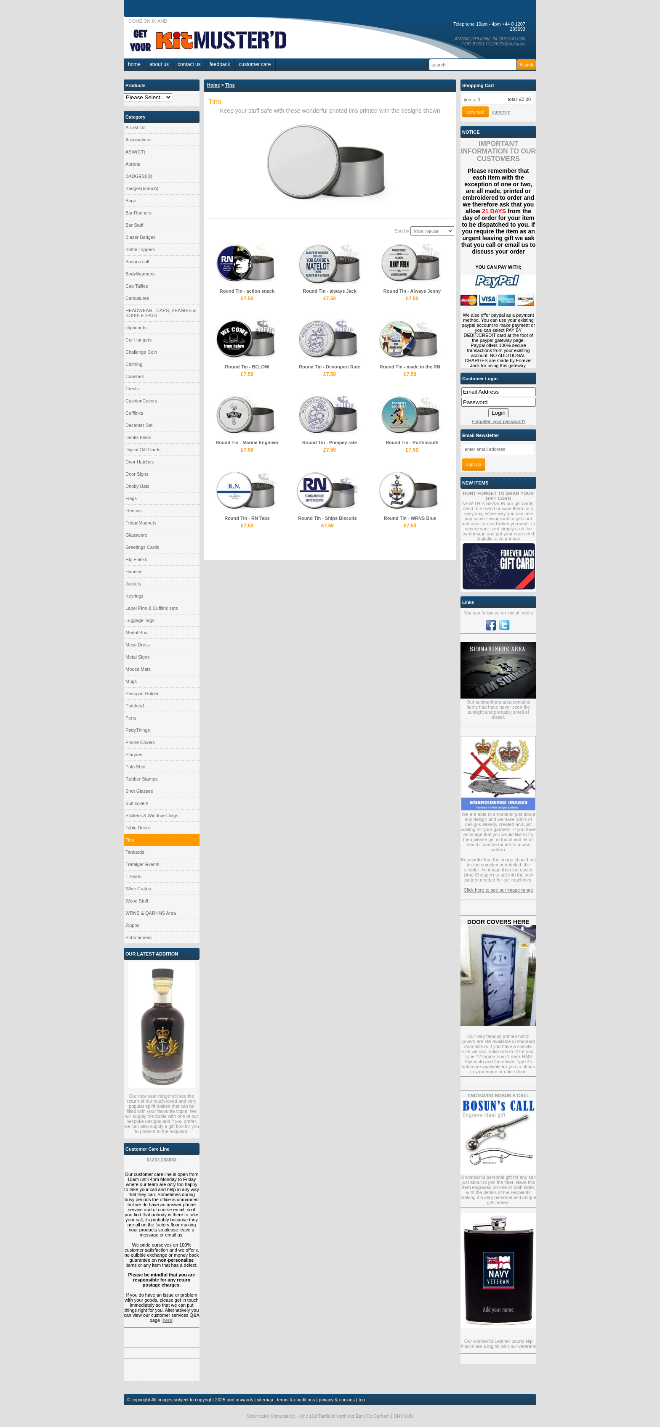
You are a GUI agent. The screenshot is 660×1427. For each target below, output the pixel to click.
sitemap (265, 1399)
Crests (132, 388)
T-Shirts (133, 876)
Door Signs (136, 474)
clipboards (135, 327)
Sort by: (402, 230)
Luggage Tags (139, 620)
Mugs (131, 681)
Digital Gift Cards (142, 449)
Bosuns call (137, 261)
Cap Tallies (136, 286)
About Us (159, 64)
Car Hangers (138, 339)
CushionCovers (141, 400)
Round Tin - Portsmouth (412, 442)
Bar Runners (138, 212)
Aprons (132, 164)
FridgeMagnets (140, 522)
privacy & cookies (337, 1399)
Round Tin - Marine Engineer (247, 442)
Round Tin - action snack (247, 291)
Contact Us (189, 64)
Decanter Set (138, 425)
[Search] (472, 64)
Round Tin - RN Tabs (247, 518)
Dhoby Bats (137, 486)
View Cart (475, 111)
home (134, 64)
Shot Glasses (139, 791)
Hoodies (133, 571)
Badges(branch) (141, 188)
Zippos (132, 925)
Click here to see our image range (498, 889)
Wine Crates (138, 888)
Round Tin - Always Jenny (412, 291)
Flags (131, 498)
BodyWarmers (139, 273)
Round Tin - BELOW (247, 366)
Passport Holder (142, 693)
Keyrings (134, 595)
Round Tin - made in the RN (410, 366)
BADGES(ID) (138, 176)
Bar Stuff (134, 225)
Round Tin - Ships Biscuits (327, 518)
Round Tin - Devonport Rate (329, 366)
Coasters (134, 376)
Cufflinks (134, 413)
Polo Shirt (135, 766)
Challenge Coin (141, 352)
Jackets (133, 583)
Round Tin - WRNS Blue (410, 518)
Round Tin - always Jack (330, 291)
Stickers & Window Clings (151, 815)
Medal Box (136, 632)
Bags (130, 200)
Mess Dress (137, 644)
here (167, 1320)
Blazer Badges (140, 237)
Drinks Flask (138, 437)
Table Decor (137, 827)
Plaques (133, 754)
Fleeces (133, 510)
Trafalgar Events (142, 864)
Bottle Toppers (140, 249)
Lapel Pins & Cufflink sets (151, 608)
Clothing (133, 364)
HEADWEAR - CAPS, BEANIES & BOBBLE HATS (160, 313)
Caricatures (137, 298)
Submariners (138, 937)
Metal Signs (137, 656)
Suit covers (136, 803)
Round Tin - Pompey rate (329, 442)
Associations (138, 139)
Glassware (136, 534)
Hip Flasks (136, 559)
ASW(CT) (135, 151)
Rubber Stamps (141, 778)
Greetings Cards (142, 547)
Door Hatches (139, 461)
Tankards (134, 852)
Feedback (220, 64)
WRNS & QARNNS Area (150, 913)
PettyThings (137, 730)
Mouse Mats (138, 669)
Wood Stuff (136, 900)
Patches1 (135, 705)
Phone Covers (140, 742)
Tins (129, 839)
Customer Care (255, 64)
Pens (130, 717)
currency (501, 111)
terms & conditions (296, 1399)
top (362, 1399)
